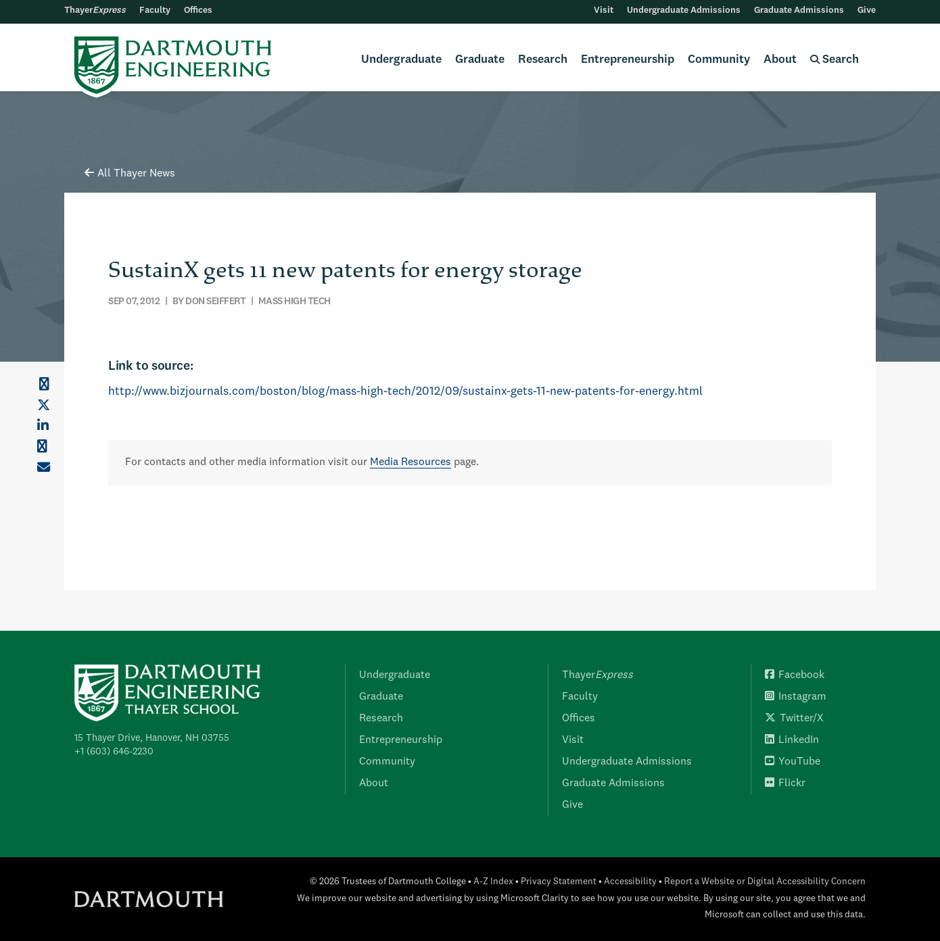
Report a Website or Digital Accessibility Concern (765, 881)
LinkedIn (792, 740)
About (780, 60)
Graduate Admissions (799, 10)
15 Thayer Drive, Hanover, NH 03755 (151, 738)
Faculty (154, 10)
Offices (198, 10)
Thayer (95, 10)
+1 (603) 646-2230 (114, 751)
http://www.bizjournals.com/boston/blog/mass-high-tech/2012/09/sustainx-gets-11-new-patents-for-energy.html (405, 391)
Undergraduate (401, 60)
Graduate (479, 60)
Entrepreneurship (627, 60)
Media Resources (410, 462)
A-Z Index (493, 881)
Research (542, 60)
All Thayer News (130, 173)
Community (719, 60)
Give (866, 10)
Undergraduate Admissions (684, 10)
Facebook (794, 675)
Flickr (785, 783)
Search (834, 60)
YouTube (792, 761)
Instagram (795, 697)
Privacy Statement (558, 881)
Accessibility (630, 881)
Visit (603, 10)
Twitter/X (794, 718)
